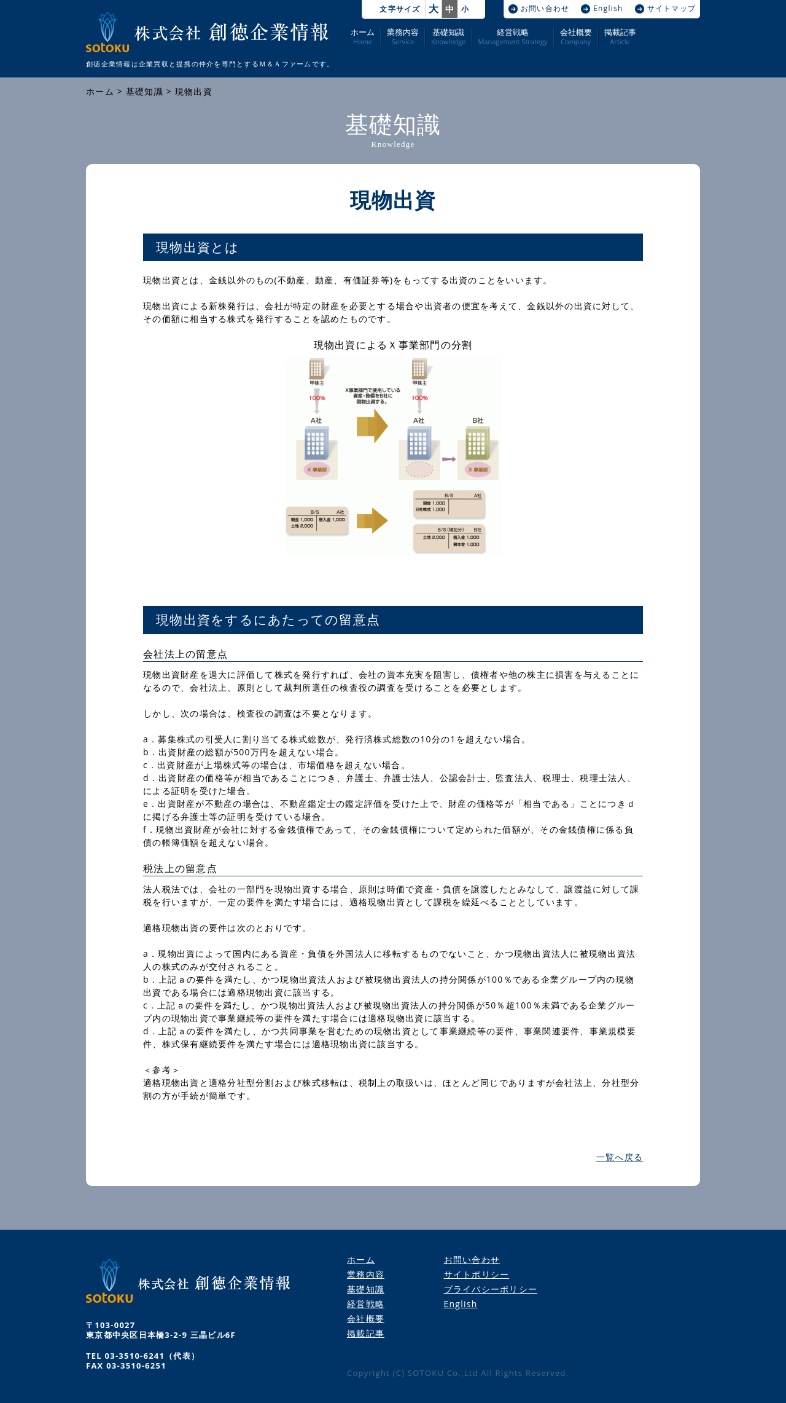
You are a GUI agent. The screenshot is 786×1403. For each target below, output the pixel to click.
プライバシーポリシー (491, 1289)
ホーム (363, 36)
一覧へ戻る (619, 1157)
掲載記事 (620, 36)
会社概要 (576, 36)
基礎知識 (448, 36)
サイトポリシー (477, 1274)
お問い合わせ (545, 8)
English (608, 8)
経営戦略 (512, 36)
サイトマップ (671, 8)
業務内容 (403, 36)
